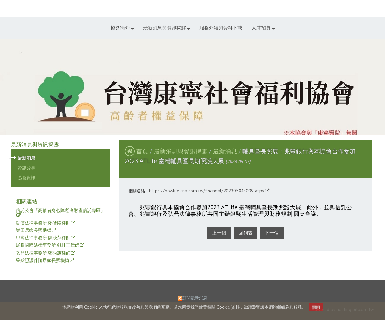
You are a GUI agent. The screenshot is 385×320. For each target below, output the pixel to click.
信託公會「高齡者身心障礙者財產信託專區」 (60, 210)
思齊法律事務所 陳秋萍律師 (43, 238)
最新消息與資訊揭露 (181, 151)
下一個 (272, 233)
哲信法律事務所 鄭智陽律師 (43, 223)
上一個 (219, 233)
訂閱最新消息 (194, 297)
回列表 (245, 233)
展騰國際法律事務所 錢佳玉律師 (47, 245)
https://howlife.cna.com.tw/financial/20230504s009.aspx (206, 190)
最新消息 (26, 158)
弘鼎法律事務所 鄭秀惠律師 (43, 253)
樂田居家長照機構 (33, 230)
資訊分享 (26, 168)
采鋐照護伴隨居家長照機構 (42, 260)
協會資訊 (26, 177)
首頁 (142, 151)
